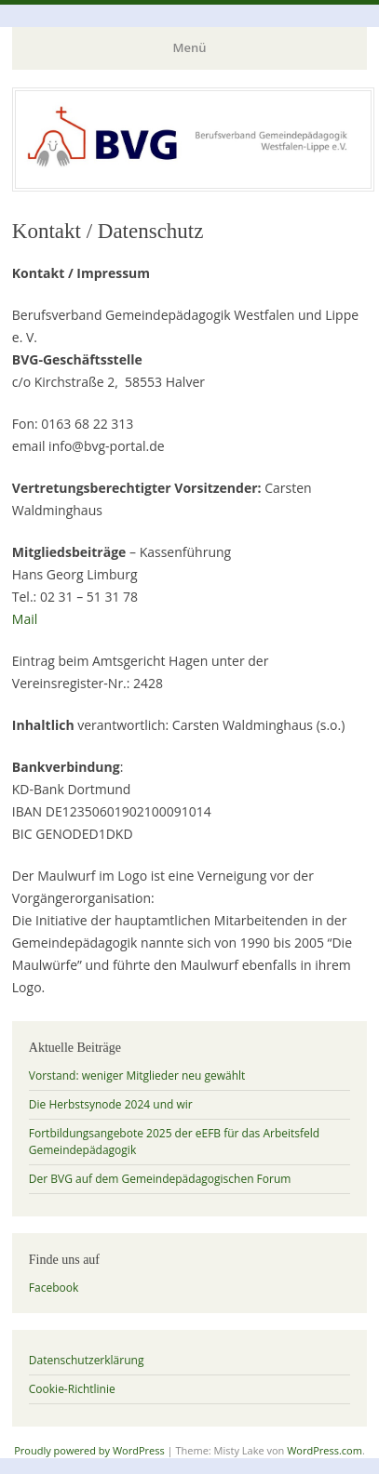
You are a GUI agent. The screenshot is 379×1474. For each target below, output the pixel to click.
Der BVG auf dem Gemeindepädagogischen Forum (160, 1179)
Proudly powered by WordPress (89, 1450)
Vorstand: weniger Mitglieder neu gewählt (137, 1075)
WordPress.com (324, 1450)
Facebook (53, 1287)
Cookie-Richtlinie (72, 1389)
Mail (24, 619)
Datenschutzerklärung (86, 1360)
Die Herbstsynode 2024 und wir (111, 1104)
